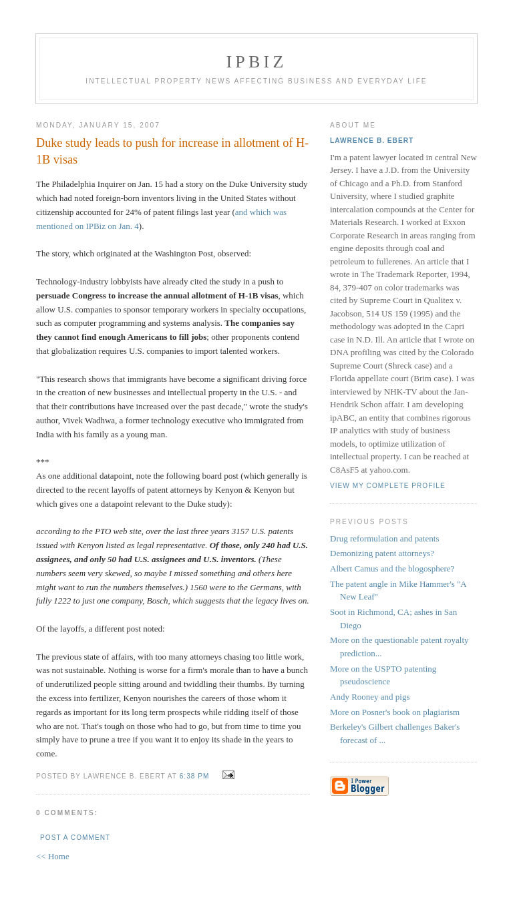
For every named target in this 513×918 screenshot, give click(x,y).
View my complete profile (388, 485)
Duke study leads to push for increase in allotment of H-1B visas (172, 151)
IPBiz (256, 61)
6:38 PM (195, 776)
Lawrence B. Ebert (371, 140)
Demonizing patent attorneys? (382, 553)
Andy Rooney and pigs (370, 697)
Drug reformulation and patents (385, 538)
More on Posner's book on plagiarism (395, 712)
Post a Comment (75, 837)
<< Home (52, 856)
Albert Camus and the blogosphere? (392, 568)
